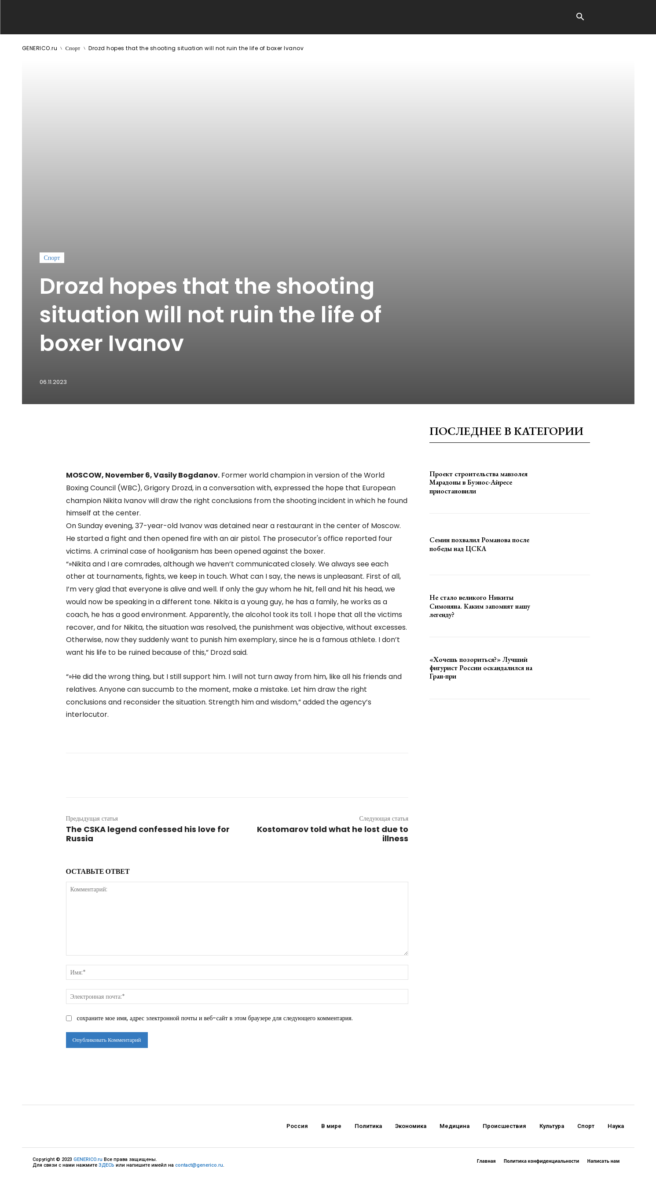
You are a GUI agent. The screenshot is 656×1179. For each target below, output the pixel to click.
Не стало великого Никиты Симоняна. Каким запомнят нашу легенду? (479, 606)
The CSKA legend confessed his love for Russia (148, 834)
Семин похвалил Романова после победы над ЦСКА (479, 544)
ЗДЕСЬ (106, 1165)
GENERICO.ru (40, 48)
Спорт (73, 48)
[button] (580, 17)
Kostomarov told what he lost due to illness (332, 834)
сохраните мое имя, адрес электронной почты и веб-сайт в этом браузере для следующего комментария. (215, 1018)
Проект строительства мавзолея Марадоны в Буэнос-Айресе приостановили (478, 482)
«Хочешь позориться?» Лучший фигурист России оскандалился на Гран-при (480, 668)
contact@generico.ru (199, 1165)
